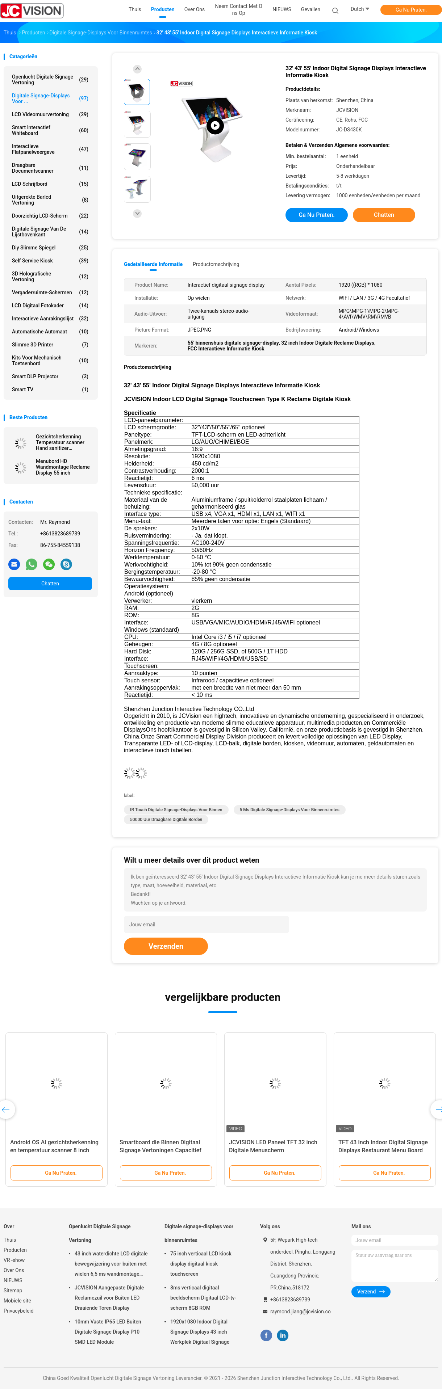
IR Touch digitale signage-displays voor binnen (176, 809)
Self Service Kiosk (50, 260)
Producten (15, 1250)
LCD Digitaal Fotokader (50, 305)
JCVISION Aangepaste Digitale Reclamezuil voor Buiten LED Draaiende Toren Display (109, 1298)
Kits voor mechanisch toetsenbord (50, 360)
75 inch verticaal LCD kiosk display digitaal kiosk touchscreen (201, 1264)
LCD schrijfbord (50, 184)
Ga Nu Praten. (411, 10)
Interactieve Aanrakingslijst (50, 318)
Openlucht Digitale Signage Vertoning (50, 79)
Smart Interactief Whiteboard (50, 130)
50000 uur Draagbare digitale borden (166, 819)
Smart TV (50, 389)
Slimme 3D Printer (50, 344)
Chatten (50, 583)
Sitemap (13, 1290)
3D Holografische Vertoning (50, 276)
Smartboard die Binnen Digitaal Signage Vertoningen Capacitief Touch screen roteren (160, 1150)
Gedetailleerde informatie (153, 264)
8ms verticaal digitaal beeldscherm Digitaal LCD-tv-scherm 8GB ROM (203, 1298)
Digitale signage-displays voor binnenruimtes (198, 1233)
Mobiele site (17, 1301)
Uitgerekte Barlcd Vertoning (50, 200)
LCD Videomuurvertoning (50, 114)
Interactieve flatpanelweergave (50, 149)
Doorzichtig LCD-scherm (50, 215)
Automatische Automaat (50, 331)
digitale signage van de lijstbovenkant (50, 231)
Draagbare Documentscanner (50, 168)
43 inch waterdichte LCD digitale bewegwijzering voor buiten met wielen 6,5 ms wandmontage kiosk (111, 1265)
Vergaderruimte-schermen (50, 292)
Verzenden (166, 946)
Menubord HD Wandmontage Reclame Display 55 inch (63, 467)
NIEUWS (13, 1280)
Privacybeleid (19, 1311)
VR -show (14, 1260)
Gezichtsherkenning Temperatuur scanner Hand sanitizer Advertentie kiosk (60, 442)
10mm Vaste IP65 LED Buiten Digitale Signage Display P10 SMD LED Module (108, 1332)
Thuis (10, 1240)
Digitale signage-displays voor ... (50, 98)
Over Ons (14, 1270)
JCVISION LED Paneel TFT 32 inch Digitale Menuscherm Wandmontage (273, 1150)
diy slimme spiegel (50, 247)
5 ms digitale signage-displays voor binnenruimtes (289, 809)
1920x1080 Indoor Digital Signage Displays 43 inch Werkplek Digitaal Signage (199, 1332)
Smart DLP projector (50, 376)
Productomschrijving (216, 264)
